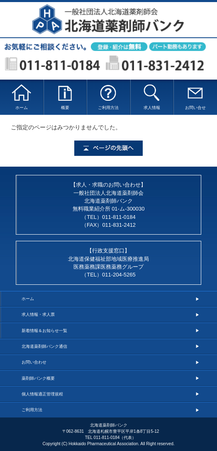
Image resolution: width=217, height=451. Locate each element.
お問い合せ (195, 97)
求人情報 (151, 97)
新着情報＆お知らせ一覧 (44, 330)
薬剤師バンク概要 (38, 378)
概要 (65, 97)
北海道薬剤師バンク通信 (44, 346)
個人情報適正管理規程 (42, 394)
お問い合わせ (34, 362)
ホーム (21, 97)
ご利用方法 (108, 97)
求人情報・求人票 (38, 314)
